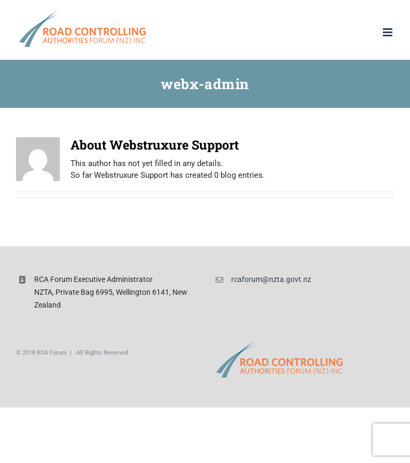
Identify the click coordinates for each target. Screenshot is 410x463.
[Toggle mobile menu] (388, 32)
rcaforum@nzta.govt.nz (271, 279)
